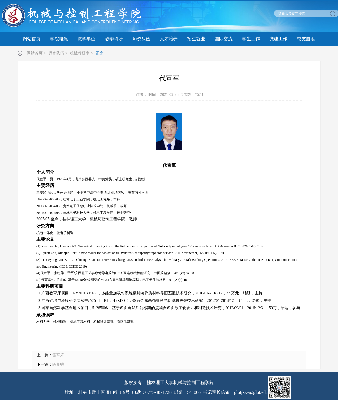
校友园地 (306, 38)
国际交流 (224, 38)
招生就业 (196, 38)
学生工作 (251, 38)
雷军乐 (58, 355)
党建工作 (278, 38)
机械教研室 (80, 53)
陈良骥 (58, 364)
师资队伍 (141, 38)
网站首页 (32, 38)
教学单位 (86, 38)
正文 (100, 53)
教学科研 (114, 38)
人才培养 (169, 38)
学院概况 (59, 38)
